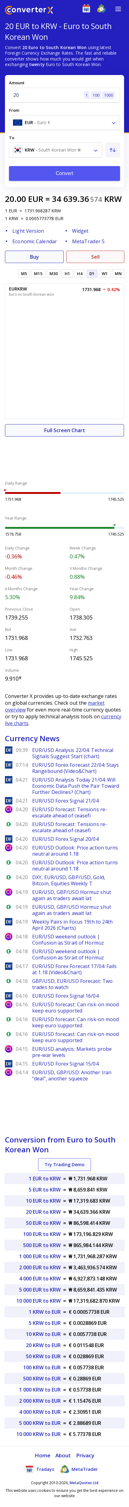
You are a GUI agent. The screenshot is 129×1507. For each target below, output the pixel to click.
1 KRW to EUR (45, 1312)
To (11, 137)
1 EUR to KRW (45, 1178)
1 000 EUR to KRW (40, 1256)
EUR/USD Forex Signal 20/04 (65, 839)
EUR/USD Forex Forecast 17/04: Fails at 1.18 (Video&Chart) (74, 969)
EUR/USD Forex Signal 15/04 (65, 1063)
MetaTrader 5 (88, 241)
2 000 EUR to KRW (40, 1267)
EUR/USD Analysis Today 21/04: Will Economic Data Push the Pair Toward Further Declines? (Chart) (75, 785)
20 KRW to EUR (43, 1345)
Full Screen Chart (64, 430)
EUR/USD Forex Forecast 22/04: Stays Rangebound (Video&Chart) (75, 768)
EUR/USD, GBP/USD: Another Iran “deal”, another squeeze (71, 1075)
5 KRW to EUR (45, 1323)
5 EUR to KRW (45, 1189)
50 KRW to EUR (43, 1356)
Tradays (39, 1469)
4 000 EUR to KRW (40, 1278)
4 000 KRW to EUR (40, 1412)
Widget (80, 231)
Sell (95, 256)
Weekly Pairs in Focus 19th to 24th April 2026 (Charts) (72, 924)
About (63, 1455)
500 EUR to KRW (42, 1245)
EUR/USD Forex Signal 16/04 (65, 995)
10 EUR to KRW (43, 1200)
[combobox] (64, 122)
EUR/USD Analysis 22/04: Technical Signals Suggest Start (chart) (72, 753)
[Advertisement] (64, 455)
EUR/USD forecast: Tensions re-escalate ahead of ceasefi (69, 812)
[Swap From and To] (112, 150)
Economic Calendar (34, 241)
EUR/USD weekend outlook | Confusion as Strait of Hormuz (68, 939)
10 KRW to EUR (43, 1334)
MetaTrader (79, 1469)
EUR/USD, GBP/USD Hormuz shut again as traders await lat (71, 895)
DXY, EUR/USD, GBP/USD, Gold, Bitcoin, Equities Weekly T (68, 880)
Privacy (85, 1455)
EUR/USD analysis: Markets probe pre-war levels (72, 1052)
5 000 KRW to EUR (40, 1423)
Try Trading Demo (64, 1164)
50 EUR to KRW (43, 1223)
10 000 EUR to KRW (38, 1300)
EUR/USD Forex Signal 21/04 (65, 800)
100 (96, 95)
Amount (16, 83)
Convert (64, 173)
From (14, 110)
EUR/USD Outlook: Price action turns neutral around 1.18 (75, 850)
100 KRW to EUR (42, 1367)
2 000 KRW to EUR (40, 1400)
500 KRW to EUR (42, 1378)
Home (42, 1455)
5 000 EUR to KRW (40, 1289)
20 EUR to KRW (43, 1212)
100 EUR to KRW (42, 1234)
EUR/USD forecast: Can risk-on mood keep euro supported (75, 1007)
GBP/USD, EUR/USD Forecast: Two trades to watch (72, 984)
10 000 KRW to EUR (38, 1434)
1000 (108, 95)
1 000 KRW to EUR (40, 1389)
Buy (34, 256)
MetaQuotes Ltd (84, 1482)
